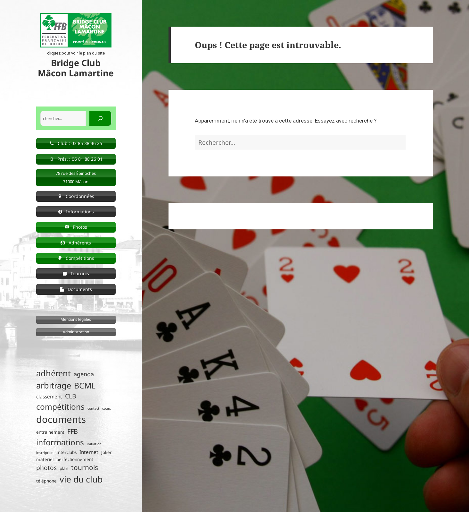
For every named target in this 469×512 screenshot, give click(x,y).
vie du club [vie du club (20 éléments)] (81, 479)
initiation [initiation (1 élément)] (94, 444)
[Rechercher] (100, 118)
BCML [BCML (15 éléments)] (84, 385)
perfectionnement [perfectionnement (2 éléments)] (74, 459)
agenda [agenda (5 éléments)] (84, 374)
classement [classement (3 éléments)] (49, 396)
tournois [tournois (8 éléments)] (84, 467)
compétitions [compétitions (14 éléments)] (60, 406)
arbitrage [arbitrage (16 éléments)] (53, 385)
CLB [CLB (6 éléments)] (70, 396)
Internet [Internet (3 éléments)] (88, 452)
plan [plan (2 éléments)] (64, 468)
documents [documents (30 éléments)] (61, 419)
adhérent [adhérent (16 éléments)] (53, 373)
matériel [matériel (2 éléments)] (44, 459)
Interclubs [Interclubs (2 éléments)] (66, 452)
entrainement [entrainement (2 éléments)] (50, 432)
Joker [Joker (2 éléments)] (106, 452)
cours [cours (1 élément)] (106, 408)
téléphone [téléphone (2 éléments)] (46, 481)
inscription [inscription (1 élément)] (44, 452)
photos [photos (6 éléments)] (46, 467)
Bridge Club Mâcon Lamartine (76, 68)
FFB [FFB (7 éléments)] (72, 431)
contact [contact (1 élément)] (93, 408)
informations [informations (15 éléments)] (60, 442)
